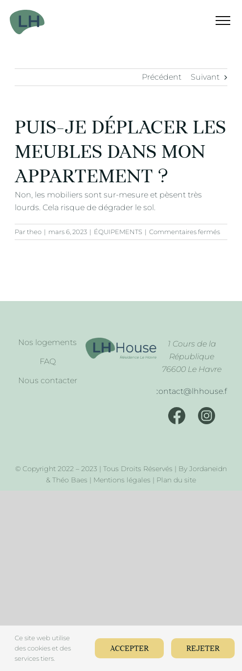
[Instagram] (206, 415)
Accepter (129, 648)
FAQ (48, 361)
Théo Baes (70, 480)
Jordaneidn (208, 468)
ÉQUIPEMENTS (118, 232)
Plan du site (176, 480)
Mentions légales (122, 480)
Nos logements (47, 342)
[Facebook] (176, 415)
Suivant (205, 77)
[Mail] (192, 391)
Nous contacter (47, 380)
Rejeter (203, 648)
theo (34, 232)
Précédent (161, 77)
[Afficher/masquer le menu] (216, 20)
